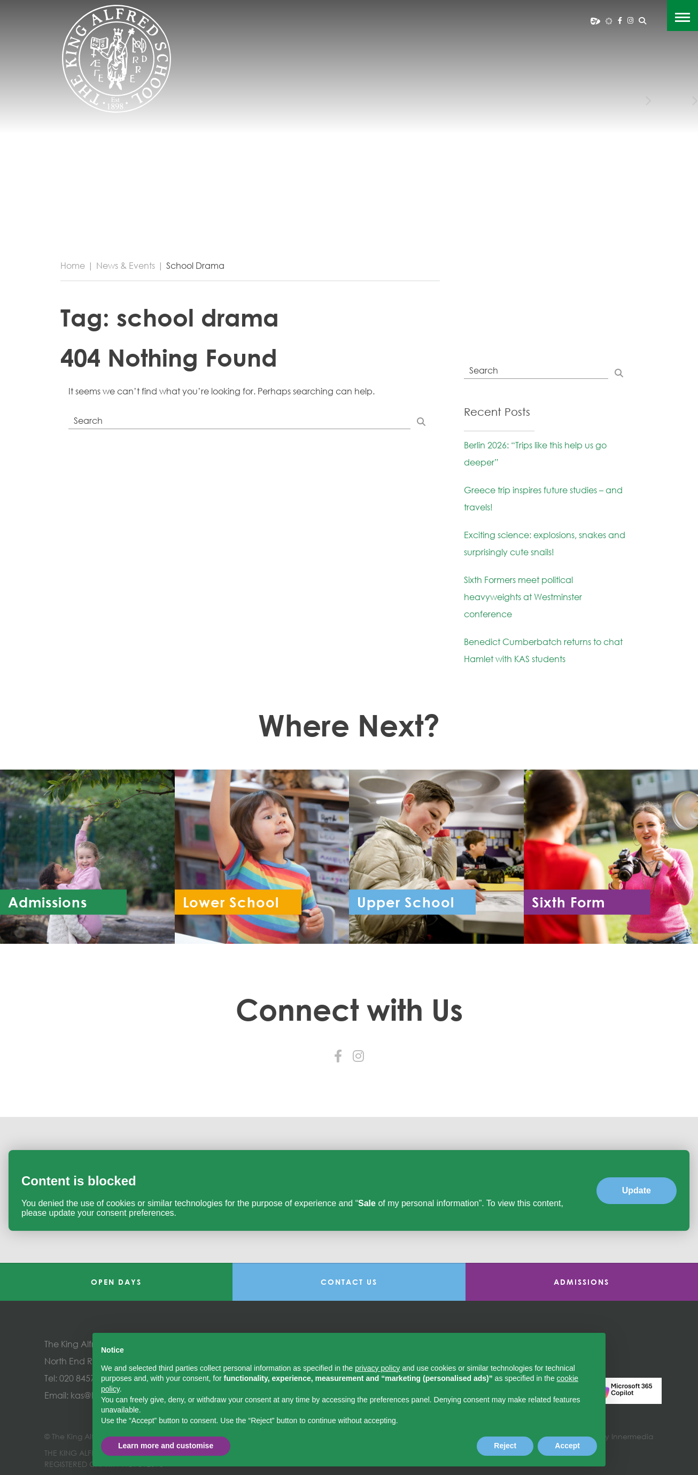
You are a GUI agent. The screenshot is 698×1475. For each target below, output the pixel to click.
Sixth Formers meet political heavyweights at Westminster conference (523, 597)
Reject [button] (505, 1445)
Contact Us (349, 1281)
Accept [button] (567, 1445)
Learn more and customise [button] (165, 1445)
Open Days (116, 1281)
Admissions (581, 1281)
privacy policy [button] (377, 1368)
